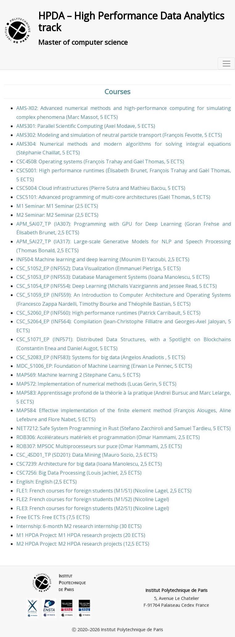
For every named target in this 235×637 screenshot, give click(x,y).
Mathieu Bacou (147, 188)
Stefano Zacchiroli (142, 428)
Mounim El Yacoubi (143, 259)
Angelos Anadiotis (143, 357)
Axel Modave (120, 126)
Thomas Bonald (36, 250)
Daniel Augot (82, 348)
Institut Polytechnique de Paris (176, 590)
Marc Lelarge (214, 392)
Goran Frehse (203, 223)
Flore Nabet (62, 419)
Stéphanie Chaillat (39, 152)
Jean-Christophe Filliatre (133, 321)
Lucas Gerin (142, 383)
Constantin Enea (37, 348)
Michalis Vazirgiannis (133, 286)
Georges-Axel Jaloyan (200, 321)
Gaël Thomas (149, 161)
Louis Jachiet (103, 472)
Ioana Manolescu (170, 277)
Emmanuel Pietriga (139, 268)
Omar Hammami (157, 437)
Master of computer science (83, 42)
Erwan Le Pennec (152, 366)
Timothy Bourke (98, 303)
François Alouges (195, 410)
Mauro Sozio (118, 454)
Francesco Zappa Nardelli (47, 303)
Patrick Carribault (160, 312)
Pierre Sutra (105, 188)
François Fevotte (183, 135)
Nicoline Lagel (151, 490)
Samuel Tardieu (192, 428)
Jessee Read (183, 286)
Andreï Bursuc (171, 392)
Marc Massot (83, 117)
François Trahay (103, 161)
